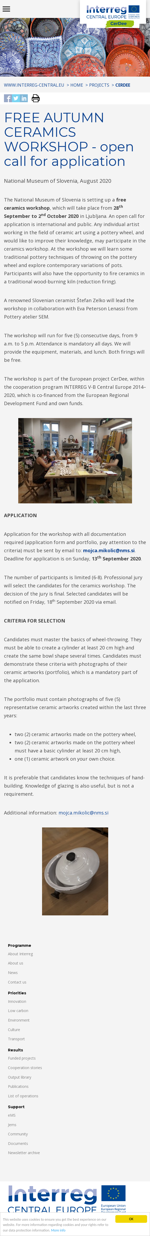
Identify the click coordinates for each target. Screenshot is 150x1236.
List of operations (23, 1095)
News (13, 972)
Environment (19, 1020)
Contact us (17, 982)
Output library (19, 1077)
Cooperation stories (25, 1067)
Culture (14, 1029)
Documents (18, 1143)
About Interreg (20, 953)
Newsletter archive (24, 1152)
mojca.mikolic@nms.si (109, 550)
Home (76, 85)
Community (18, 1133)
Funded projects (22, 1058)
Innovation (17, 1001)
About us (15, 963)
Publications (18, 1086)
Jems (12, 1124)
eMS (12, 1115)
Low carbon (18, 1010)
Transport (16, 1038)
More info (58, 1231)
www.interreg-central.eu (34, 85)
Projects (99, 85)
